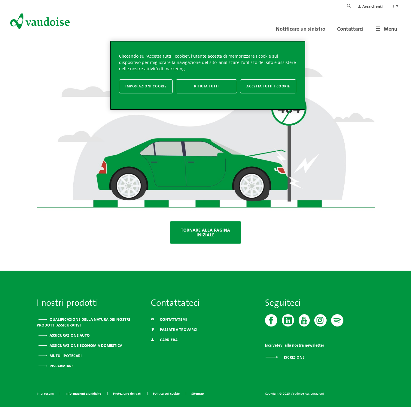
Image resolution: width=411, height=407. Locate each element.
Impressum (46, 393)
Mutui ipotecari (65, 355)
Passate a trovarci (174, 329)
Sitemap (197, 393)
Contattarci (350, 28)
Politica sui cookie (167, 393)
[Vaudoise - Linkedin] (288, 320)
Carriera (164, 339)
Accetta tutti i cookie (268, 86)
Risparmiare (61, 366)
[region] (207, 75)
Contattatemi (169, 319)
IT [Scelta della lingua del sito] (395, 6)
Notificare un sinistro (300, 28)
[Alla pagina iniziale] (39, 22)
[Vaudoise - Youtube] (304, 320)
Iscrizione (285, 357)
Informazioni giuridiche (83, 393)
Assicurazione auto (69, 335)
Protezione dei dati (127, 393)
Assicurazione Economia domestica (85, 345)
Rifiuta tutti (206, 86)
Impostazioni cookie (145, 86)
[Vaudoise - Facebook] (271, 320)
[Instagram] (320, 320)
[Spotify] (337, 320)
